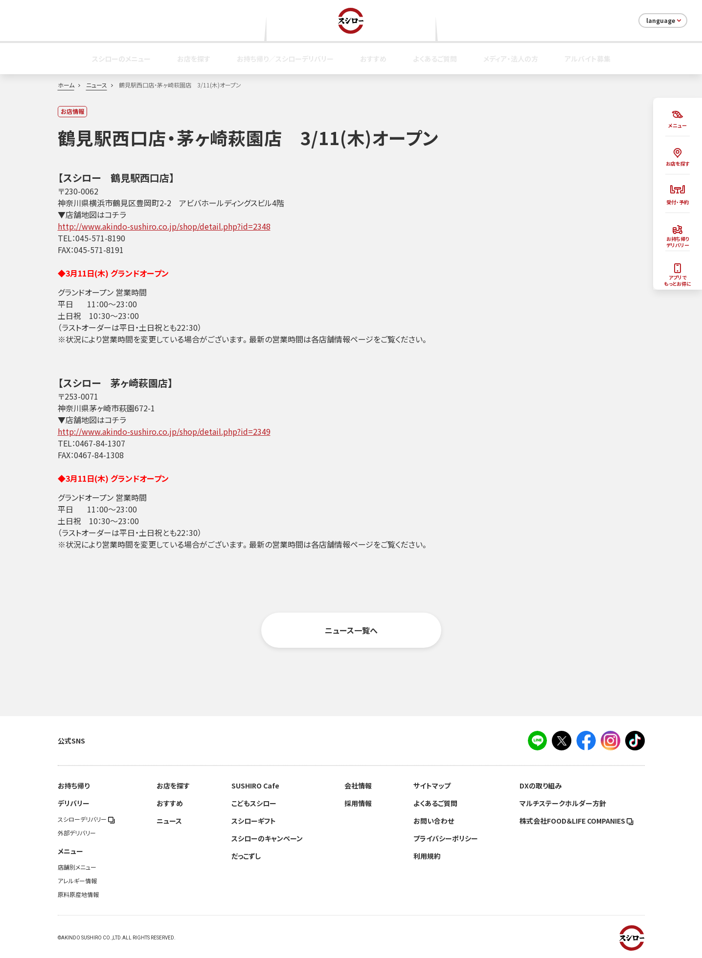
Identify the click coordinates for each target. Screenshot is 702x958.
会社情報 (358, 785)
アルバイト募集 (588, 58)
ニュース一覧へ (351, 630)
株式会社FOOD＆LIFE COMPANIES (577, 821)
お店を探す (193, 58)
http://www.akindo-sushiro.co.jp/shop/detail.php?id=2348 (164, 226)
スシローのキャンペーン (267, 838)
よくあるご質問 (435, 58)
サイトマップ (432, 785)
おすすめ (373, 58)
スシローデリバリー (86, 819)
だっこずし (246, 856)
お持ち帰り (74, 785)
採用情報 (358, 803)
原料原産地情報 (78, 894)
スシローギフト (253, 821)
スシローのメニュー (121, 58)
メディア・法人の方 (510, 58)
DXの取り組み (541, 785)
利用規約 (427, 856)
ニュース (96, 85)
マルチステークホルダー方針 (563, 803)
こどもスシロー (253, 803)
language (664, 20)
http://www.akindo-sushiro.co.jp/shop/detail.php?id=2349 (164, 431)
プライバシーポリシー (445, 838)
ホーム (66, 85)
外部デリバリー (77, 833)
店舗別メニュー (77, 867)
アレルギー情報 (77, 880)
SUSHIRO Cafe (255, 785)
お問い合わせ (433, 821)
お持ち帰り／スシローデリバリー (285, 58)
